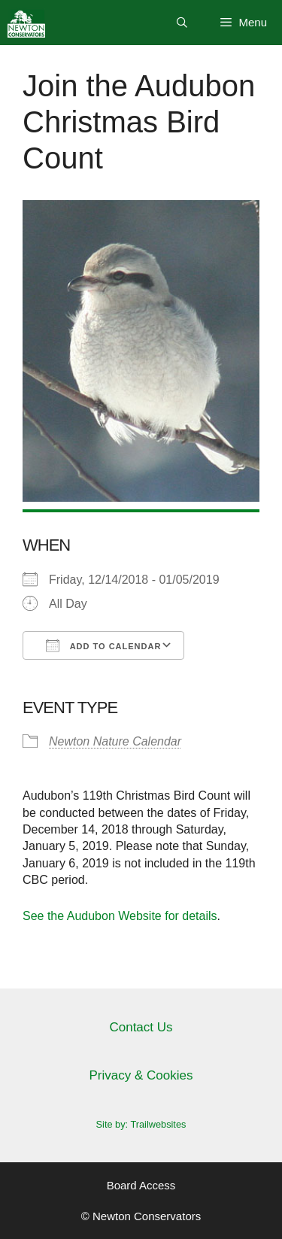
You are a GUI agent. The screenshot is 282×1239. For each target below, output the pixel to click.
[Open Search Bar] (182, 22)
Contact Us (140, 1027)
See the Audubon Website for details (120, 916)
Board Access (141, 1185)
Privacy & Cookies (141, 1075)
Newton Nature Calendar (115, 741)
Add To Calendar (103, 645)
